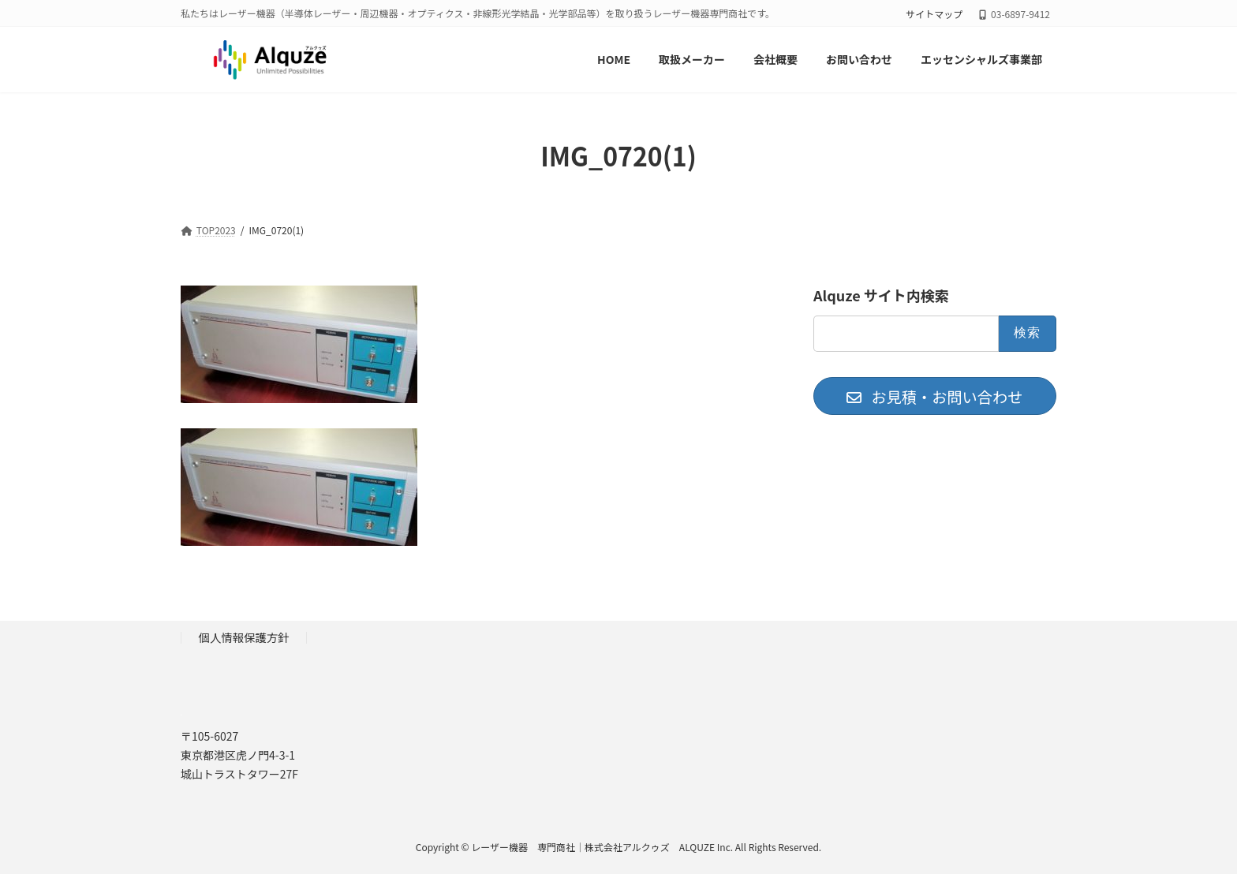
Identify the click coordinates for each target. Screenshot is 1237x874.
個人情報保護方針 (244, 637)
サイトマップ (934, 14)
